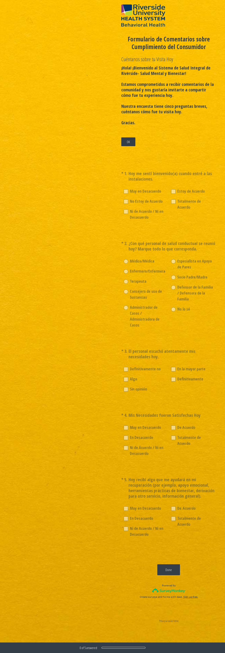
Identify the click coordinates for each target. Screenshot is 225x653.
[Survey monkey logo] (169, 590)
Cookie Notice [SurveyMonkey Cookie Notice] (172, 621)
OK (128, 142)
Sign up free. (190, 597)
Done (169, 570)
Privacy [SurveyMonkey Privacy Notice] (162, 621)
